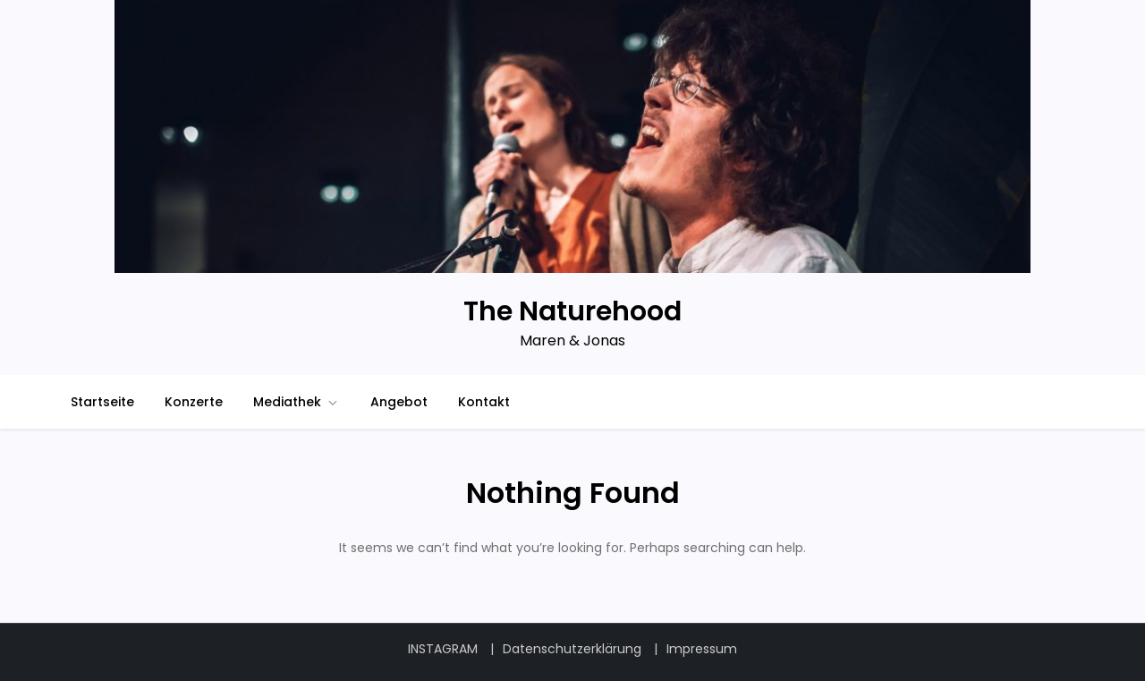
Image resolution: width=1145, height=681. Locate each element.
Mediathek (296, 402)
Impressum (701, 649)
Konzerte (194, 402)
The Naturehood (572, 311)
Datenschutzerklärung (572, 649)
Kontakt (484, 402)
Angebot (399, 402)
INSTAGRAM (443, 649)
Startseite (102, 402)
